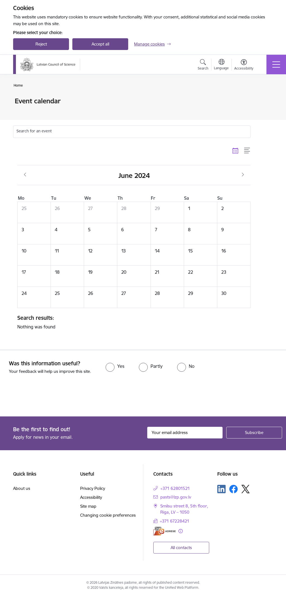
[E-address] (164, 531)
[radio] (115, 366)
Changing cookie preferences (108, 515)
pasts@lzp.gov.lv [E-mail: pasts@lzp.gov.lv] (175, 497)
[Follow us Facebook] (233, 489)
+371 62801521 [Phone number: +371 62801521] (175, 488)
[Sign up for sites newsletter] (254, 432)
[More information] (180, 531)
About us (21, 488)
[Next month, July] (243, 174)
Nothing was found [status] (131, 322)
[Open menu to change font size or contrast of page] (244, 65)
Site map (88, 506)
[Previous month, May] (25, 174)
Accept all (100, 44)
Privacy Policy (92, 488)
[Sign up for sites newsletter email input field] (185, 432)
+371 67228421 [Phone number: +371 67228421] (174, 521)
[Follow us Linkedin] (221, 489)
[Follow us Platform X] (245, 489)
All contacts (181, 547)
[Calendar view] (235, 150)
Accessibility (91, 497)
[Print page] (265, 99)
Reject (41, 44)
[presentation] (46, 396)
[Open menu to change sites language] (221, 65)
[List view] (247, 150)
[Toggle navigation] (276, 64)
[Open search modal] (203, 65)
